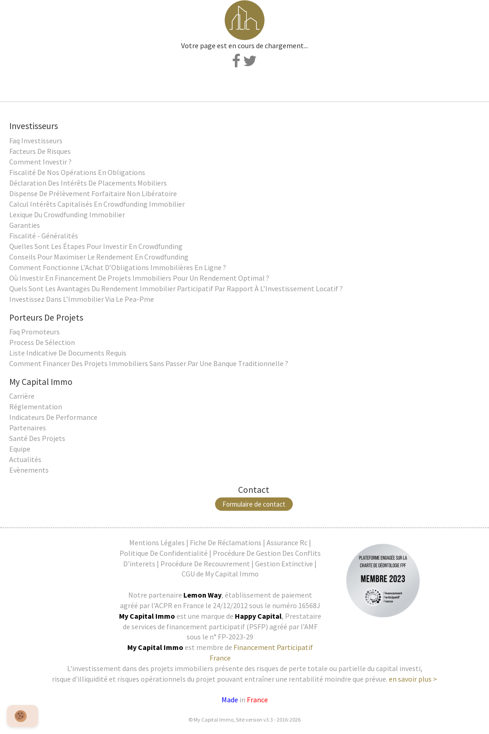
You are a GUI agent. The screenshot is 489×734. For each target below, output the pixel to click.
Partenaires (27, 427)
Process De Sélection (42, 342)
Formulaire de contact (253, 504)
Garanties (24, 225)
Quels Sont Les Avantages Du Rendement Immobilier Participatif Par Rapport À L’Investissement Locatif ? (176, 288)
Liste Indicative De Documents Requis (67, 352)
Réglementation (35, 406)
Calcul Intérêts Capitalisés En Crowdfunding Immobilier (97, 204)
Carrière (21, 396)
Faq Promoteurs (34, 331)
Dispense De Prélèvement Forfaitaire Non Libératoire (93, 193)
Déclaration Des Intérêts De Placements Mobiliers (88, 182)
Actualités (25, 459)
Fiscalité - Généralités (43, 235)
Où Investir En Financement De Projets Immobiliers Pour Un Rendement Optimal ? (139, 277)
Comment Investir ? (40, 161)
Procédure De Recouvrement (205, 563)
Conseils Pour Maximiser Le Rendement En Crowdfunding (98, 256)
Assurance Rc (287, 542)
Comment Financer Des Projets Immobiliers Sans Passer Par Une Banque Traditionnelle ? (148, 363)
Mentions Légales (157, 542)
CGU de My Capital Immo (220, 573)
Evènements (29, 469)
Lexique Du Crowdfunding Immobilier (67, 214)
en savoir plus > (413, 678)
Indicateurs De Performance (53, 417)
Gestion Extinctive (284, 563)
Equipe (19, 448)
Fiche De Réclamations (226, 542)
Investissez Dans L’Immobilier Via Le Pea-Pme (81, 299)
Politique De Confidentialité (163, 553)
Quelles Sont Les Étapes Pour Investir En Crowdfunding (95, 246)
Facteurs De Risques (40, 151)
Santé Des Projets (37, 438)
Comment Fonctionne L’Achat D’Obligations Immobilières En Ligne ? (117, 267)
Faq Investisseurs (36, 140)
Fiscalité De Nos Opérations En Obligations (77, 172)
